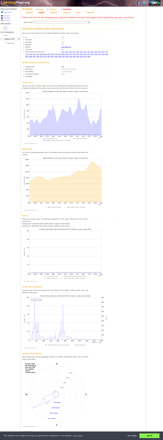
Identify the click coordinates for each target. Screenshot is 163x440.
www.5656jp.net (66, 47)
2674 (41, 56)
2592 (26, 56)
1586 (77, 52)
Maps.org (15, 2)
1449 (88, 52)
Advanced (90, 13)
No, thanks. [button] (132, 436)
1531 (73, 52)
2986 (66, 56)
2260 (66, 54)
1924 (30, 54)
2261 (70, 54)
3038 (81, 56)
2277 (74, 54)
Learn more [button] (78, 436)
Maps (40, 9)
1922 (26, 54)
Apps (5, 27)
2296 (81, 54)
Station (41, 13)
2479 (88, 54)
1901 (106, 52)
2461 (106, 54)
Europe (6, 16)
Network (53, 13)
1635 (37, 54)
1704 (95, 52)
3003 (70, 56)
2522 (92, 54)
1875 (99, 52)
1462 (66, 52)
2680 (30, 56)
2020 (48, 54)
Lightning (29, 13)
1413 (62, 52)
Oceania (7, 18)
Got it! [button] (149, 436)
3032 (85, 56)
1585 (81, 52)
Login (6, 35)
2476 (85, 54)
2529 (95, 54)
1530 (70, 52)
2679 (45, 56)
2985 (63, 56)
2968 (59, 56)
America (7, 20)
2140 (52, 54)
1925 (34, 54)
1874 (102, 52)
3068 (88, 56)
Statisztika (67, 9)
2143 (55, 54)
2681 (34, 56)
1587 (84, 52)
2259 (63, 54)
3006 (77, 56)
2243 (59, 54)
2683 (52, 56)
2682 (48, 56)
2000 (41, 54)
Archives (52, 9)
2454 (103, 54)
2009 (45, 54)
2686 (55, 56)
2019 (77, 54)
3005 (74, 56)
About (6, 29)
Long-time (66, 13)
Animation (11, 43)
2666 (37, 56)
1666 (92, 52)
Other (78, 13)
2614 (99, 54)
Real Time (8, 12)
